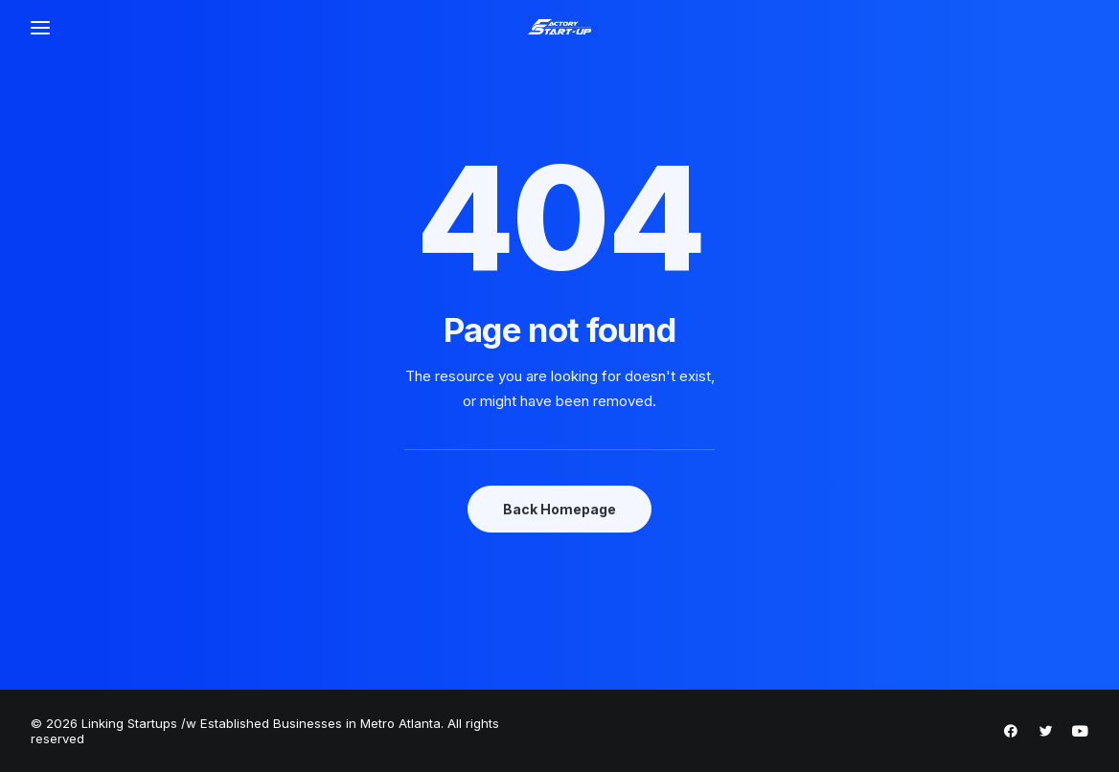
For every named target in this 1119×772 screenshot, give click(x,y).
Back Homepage (559, 509)
